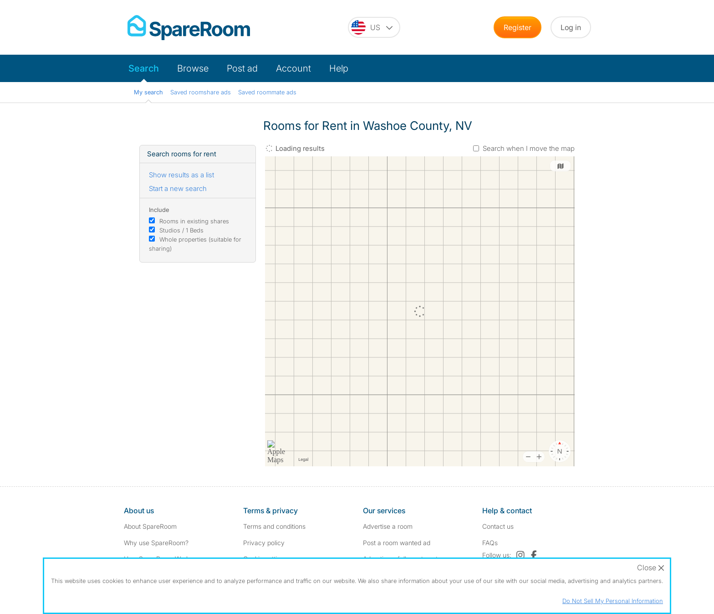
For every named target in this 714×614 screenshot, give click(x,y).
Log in (571, 27)
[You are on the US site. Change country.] (374, 27)
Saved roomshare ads (200, 92)
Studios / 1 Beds (181, 230)
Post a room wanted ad (396, 543)
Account (293, 68)
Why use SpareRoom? (156, 543)
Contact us (498, 526)
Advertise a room (388, 526)
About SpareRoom (150, 526)
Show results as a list (181, 174)
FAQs (490, 543)
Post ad (242, 68)
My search (148, 92)
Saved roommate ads (267, 92)
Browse (193, 68)
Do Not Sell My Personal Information (612, 600)
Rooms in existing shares (194, 221)
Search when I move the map (529, 148)
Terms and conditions (274, 526)
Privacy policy (264, 543)
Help (338, 68)
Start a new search (178, 188)
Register (517, 27)
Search (143, 68)
